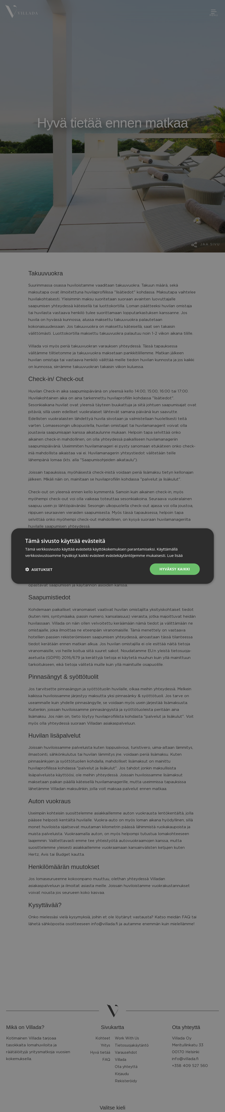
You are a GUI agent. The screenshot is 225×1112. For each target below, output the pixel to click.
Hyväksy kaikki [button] (174, 569)
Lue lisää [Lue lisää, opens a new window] (175, 555)
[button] (38, 569)
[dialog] (112, 556)
